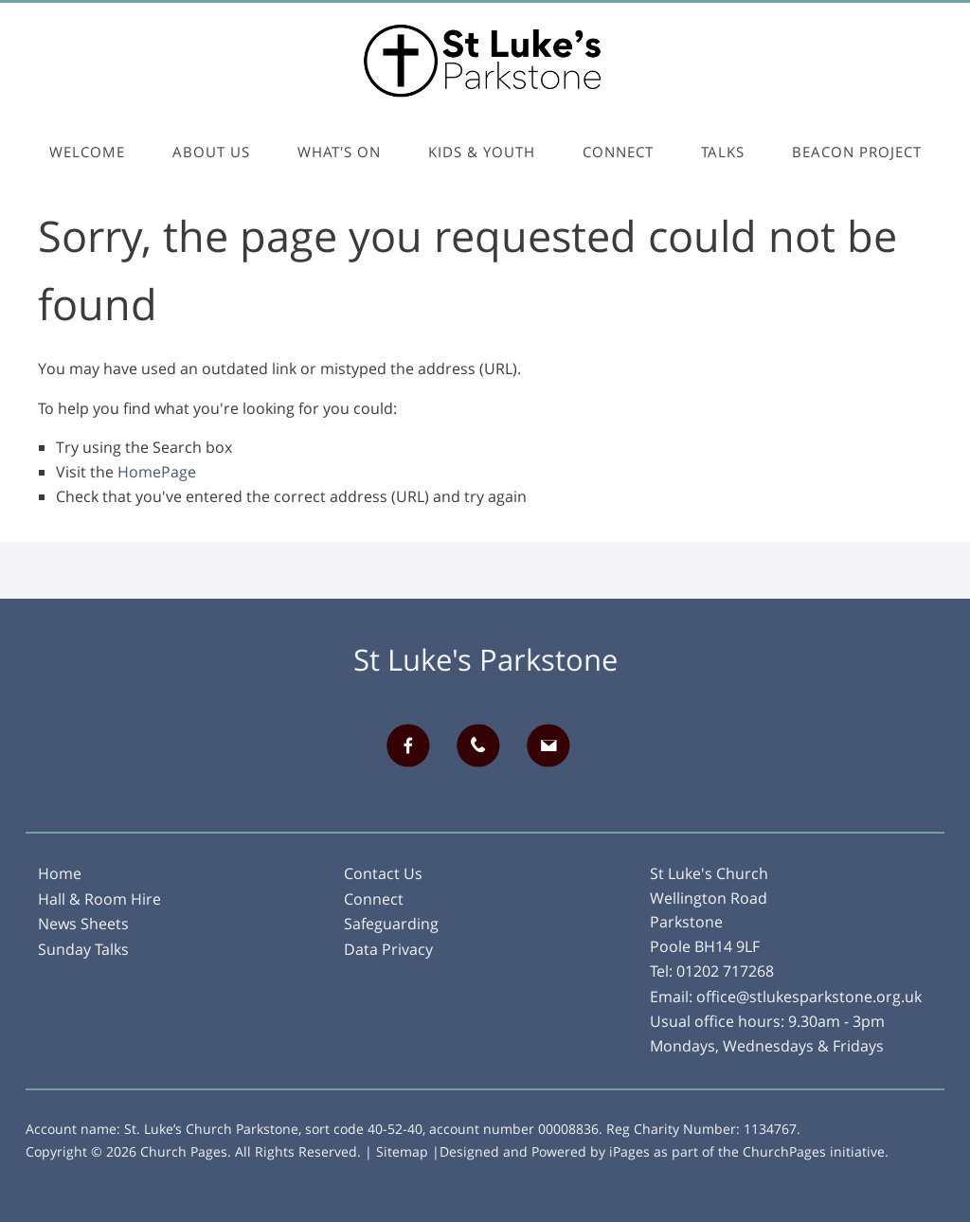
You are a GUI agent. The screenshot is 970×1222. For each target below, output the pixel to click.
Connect (618, 151)
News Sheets (83, 923)
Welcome (87, 151)
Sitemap (402, 1151)
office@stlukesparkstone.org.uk (809, 996)
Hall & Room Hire (99, 899)
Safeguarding (391, 923)
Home (59, 873)
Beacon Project (857, 151)
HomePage (156, 471)
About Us (211, 151)
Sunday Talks (83, 949)
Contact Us (383, 873)
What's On (339, 151)
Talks (723, 151)
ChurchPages (784, 1151)
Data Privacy (388, 949)
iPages (629, 1151)
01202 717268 (725, 971)
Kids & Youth (481, 151)
